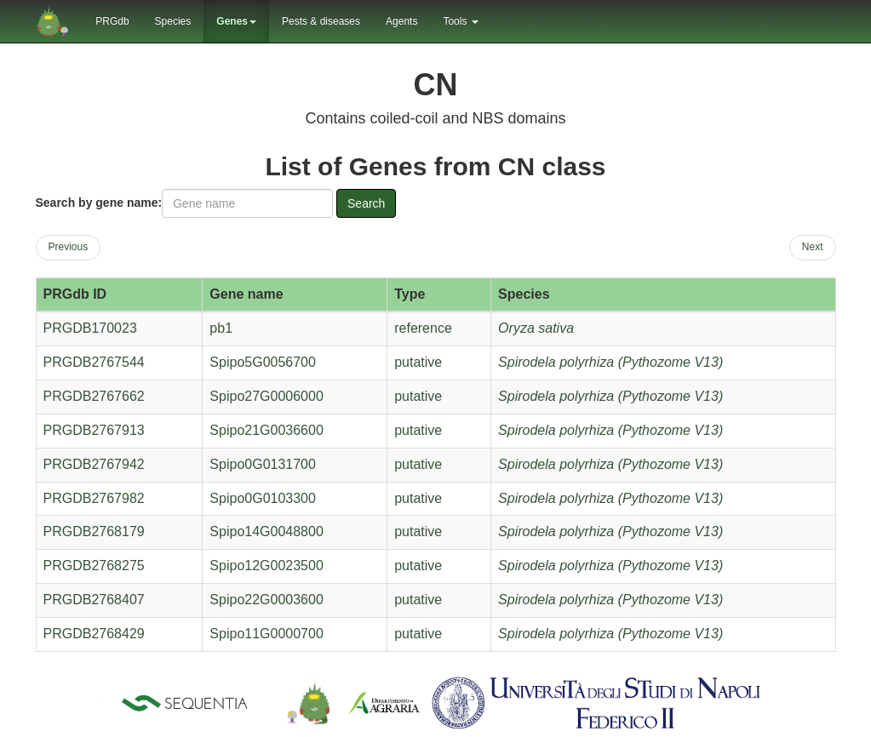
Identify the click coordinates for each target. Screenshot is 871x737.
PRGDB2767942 (94, 464)
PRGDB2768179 (94, 531)
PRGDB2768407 (94, 599)
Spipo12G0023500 (266, 565)
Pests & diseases (321, 21)
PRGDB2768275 (94, 565)
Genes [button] (236, 21)
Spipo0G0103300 (262, 498)
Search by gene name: (99, 202)
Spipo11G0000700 (266, 633)
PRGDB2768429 (94, 633)
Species (173, 21)
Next (812, 247)
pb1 (220, 328)
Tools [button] (460, 21)
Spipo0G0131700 (262, 464)
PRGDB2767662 (94, 396)
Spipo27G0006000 (266, 396)
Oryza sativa (536, 328)
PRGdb (112, 21)
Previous (69, 247)
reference (423, 328)
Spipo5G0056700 (262, 362)
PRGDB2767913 (94, 430)
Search (366, 203)
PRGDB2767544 (94, 362)
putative (418, 362)
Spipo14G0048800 (266, 531)
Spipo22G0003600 (266, 599)
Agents (401, 21)
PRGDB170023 (90, 328)
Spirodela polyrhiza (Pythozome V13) (610, 362)
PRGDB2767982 (94, 498)
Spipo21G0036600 (266, 430)
